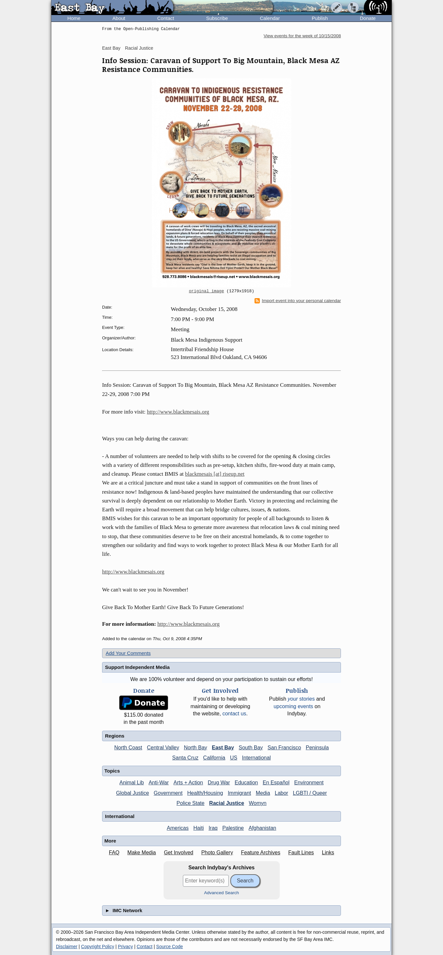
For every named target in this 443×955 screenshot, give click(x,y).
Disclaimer (66, 946)
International (256, 757)
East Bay (111, 48)
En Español (276, 782)
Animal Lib (131, 782)
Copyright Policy (97, 946)
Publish (320, 18)
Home (73, 18)
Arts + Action (188, 782)
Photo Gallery (217, 852)
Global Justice (132, 793)
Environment (309, 782)
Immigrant (239, 793)
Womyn (258, 803)
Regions (114, 736)
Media (263, 793)
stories (301, 699)
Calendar (270, 18)
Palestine (233, 828)
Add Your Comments (128, 653)
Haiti (198, 828)
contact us (234, 713)
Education (246, 782)
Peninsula (317, 747)
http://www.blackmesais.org (178, 412)
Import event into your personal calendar (298, 300)
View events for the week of (302, 35)
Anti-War (159, 782)
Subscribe (217, 18)
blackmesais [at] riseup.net (215, 474)
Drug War (219, 782)
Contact (165, 18)
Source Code (169, 946)
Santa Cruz (185, 757)
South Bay (251, 747)
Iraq (213, 828)
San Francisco (284, 747)
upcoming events (293, 706)
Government (168, 793)
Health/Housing (205, 793)
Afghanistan (262, 828)
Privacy (125, 946)
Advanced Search (221, 892)
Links (328, 852)
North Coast (128, 747)
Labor (281, 793)
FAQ (114, 852)
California (214, 757)
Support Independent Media (137, 667)
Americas (178, 828)
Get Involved (178, 852)
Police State (190, 803)
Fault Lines (301, 852)
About (119, 18)
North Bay (195, 747)
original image (206, 291)
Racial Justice (139, 48)
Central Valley (163, 747)
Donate (368, 18)
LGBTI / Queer (310, 793)
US (233, 757)
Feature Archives (260, 852)
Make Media (141, 852)
